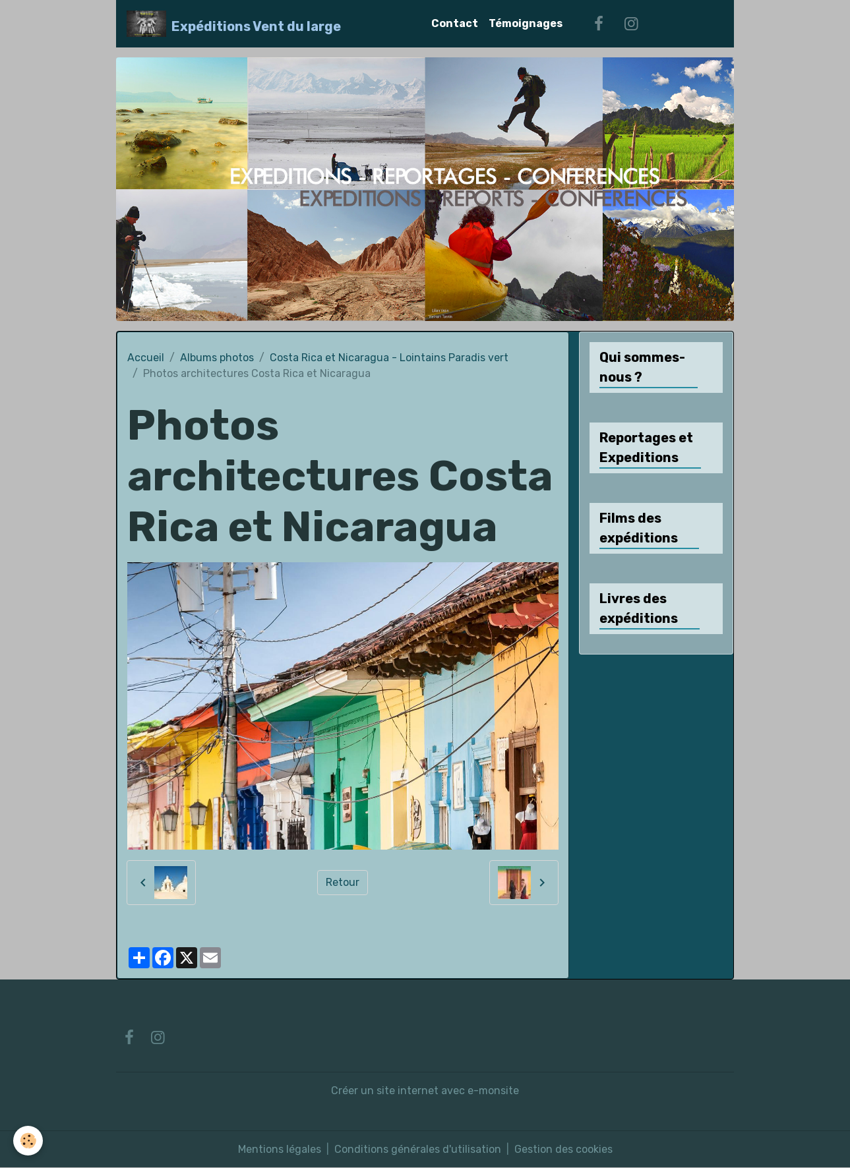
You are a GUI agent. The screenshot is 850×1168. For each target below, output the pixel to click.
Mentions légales (279, 1149)
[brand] (234, 24)
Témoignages (525, 23)
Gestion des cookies (563, 1149)
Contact (454, 23)
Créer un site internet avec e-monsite (425, 1090)
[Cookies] (28, 1140)
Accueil (145, 357)
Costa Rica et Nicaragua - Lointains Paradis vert (389, 357)
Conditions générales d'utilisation (417, 1149)
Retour (342, 882)
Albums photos (217, 357)
